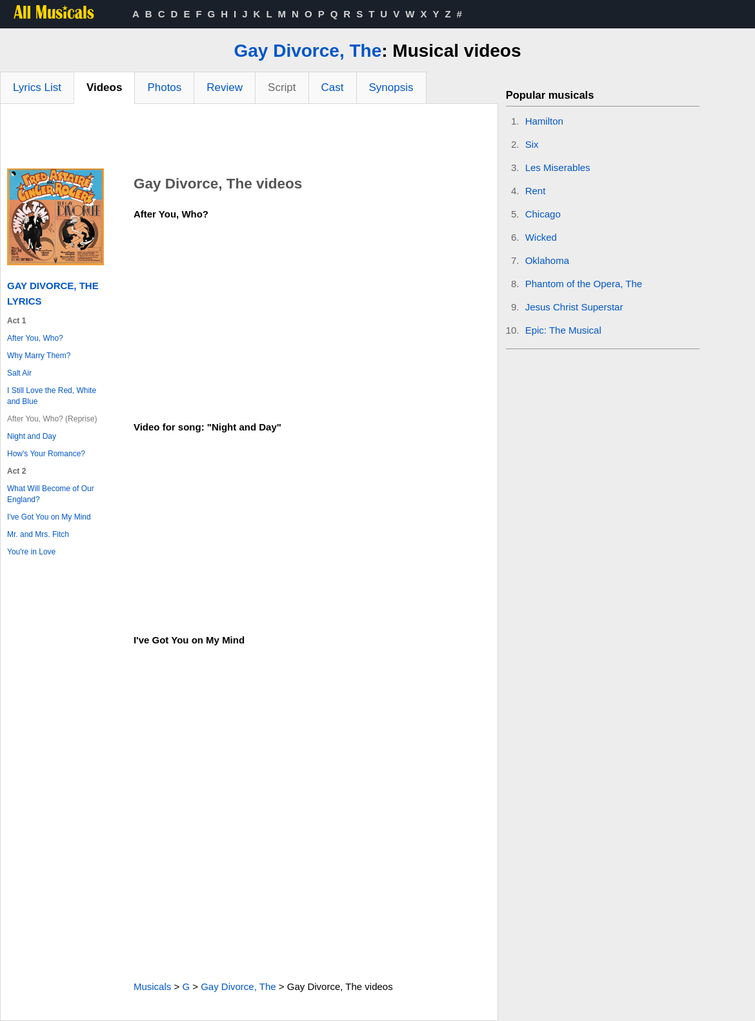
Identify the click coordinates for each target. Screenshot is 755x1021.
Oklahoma (547, 260)
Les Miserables (557, 167)
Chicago (543, 213)
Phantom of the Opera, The (584, 283)
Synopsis (391, 87)
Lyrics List (37, 87)
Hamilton (544, 121)
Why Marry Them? (38, 355)
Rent (535, 190)
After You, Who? (35, 338)
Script (282, 87)
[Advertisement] (249, 139)
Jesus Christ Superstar (574, 306)
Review (224, 87)
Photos (164, 87)
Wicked (541, 237)
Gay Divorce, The (307, 51)
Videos (104, 87)
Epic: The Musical (563, 330)
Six (532, 144)
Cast (332, 87)
